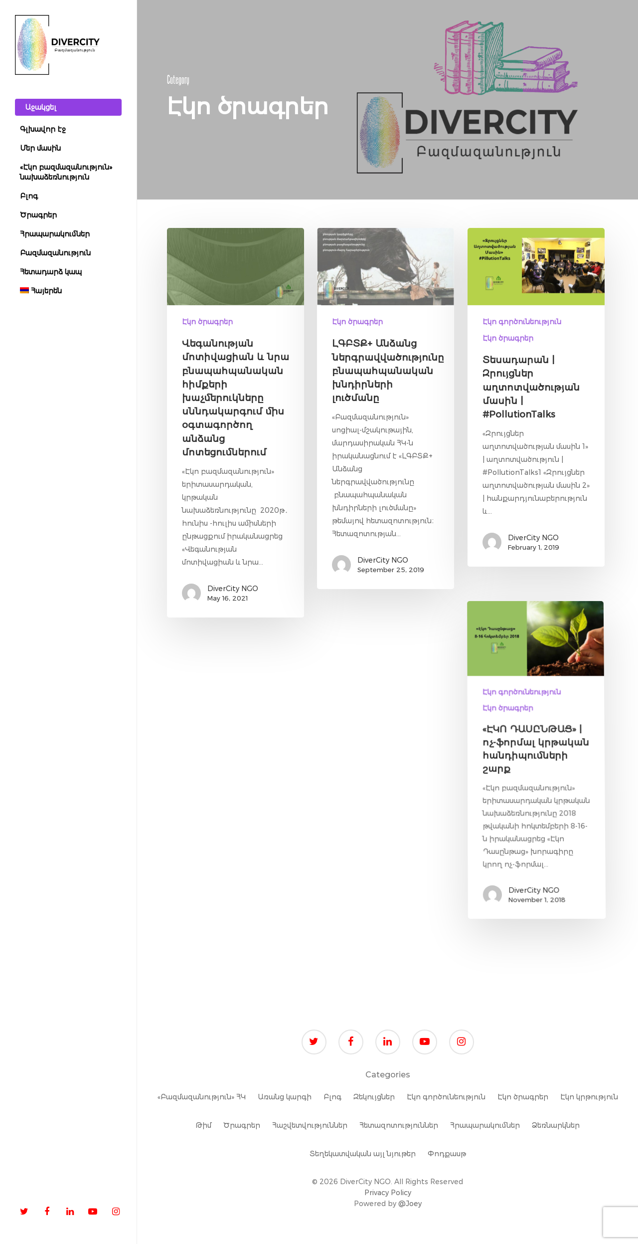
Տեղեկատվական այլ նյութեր (363, 1153)
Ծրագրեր (241, 1125)
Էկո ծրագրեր (207, 321)
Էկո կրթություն (589, 1096)
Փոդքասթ (447, 1153)
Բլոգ (332, 1096)
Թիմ (203, 1125)
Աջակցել (40, 107)
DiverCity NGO (232, 588)
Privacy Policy (387, 1192)
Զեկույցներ (374, 1096)
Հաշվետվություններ (309, 1125)
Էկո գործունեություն (521, 321)
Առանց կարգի (285, 1096)
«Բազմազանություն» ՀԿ (202, 1096)
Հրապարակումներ (485, 1125)
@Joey (410, 1203)
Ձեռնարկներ (556, 1125)
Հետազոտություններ (398, 1125)
